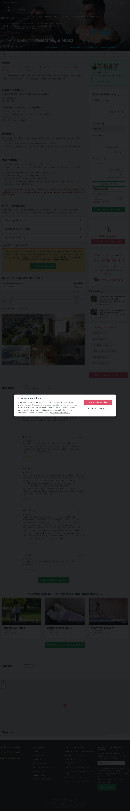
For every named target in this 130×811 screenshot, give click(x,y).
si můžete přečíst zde (60, 412)
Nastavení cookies (97, 409)
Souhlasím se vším (98, 402)
